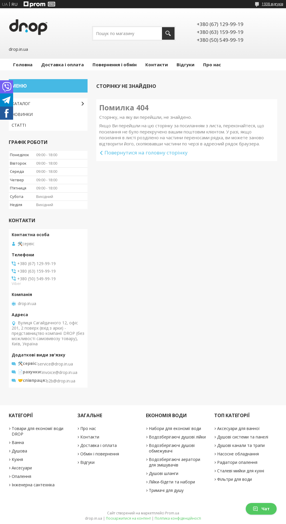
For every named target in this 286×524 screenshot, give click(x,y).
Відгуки (185, 64)
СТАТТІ (19, 125)
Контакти (156, 64)
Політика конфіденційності (178, 518)
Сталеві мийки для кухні (240, 470)
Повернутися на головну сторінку (146, 152)
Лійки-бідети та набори (172, 482)
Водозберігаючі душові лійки (177, 437)
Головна (22, 64)
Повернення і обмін (115, 64)
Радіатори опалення (237, 462)
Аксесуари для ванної (238, 428)
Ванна (18, 442)
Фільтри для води (234, 479)
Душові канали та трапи (241, 445)
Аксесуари (22, 468)
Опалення (21, 476)
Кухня (17, 459)
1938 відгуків (272, 3)
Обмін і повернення (99, 454)
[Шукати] (168, 33)
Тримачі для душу (166, 490)
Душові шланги (163, 473)
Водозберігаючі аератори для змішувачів (174, 462)
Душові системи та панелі (242, 437)
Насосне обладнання (238, 454)
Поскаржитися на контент (128, 518)
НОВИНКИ (22, 114)
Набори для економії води (175, 428)
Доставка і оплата (62, 64)
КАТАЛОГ (21, 103)
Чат (261, 508)
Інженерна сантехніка (33, 485)
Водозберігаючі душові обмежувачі (172, 448)
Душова (19, 451)
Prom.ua (172, 513)
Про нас (212, 64)
